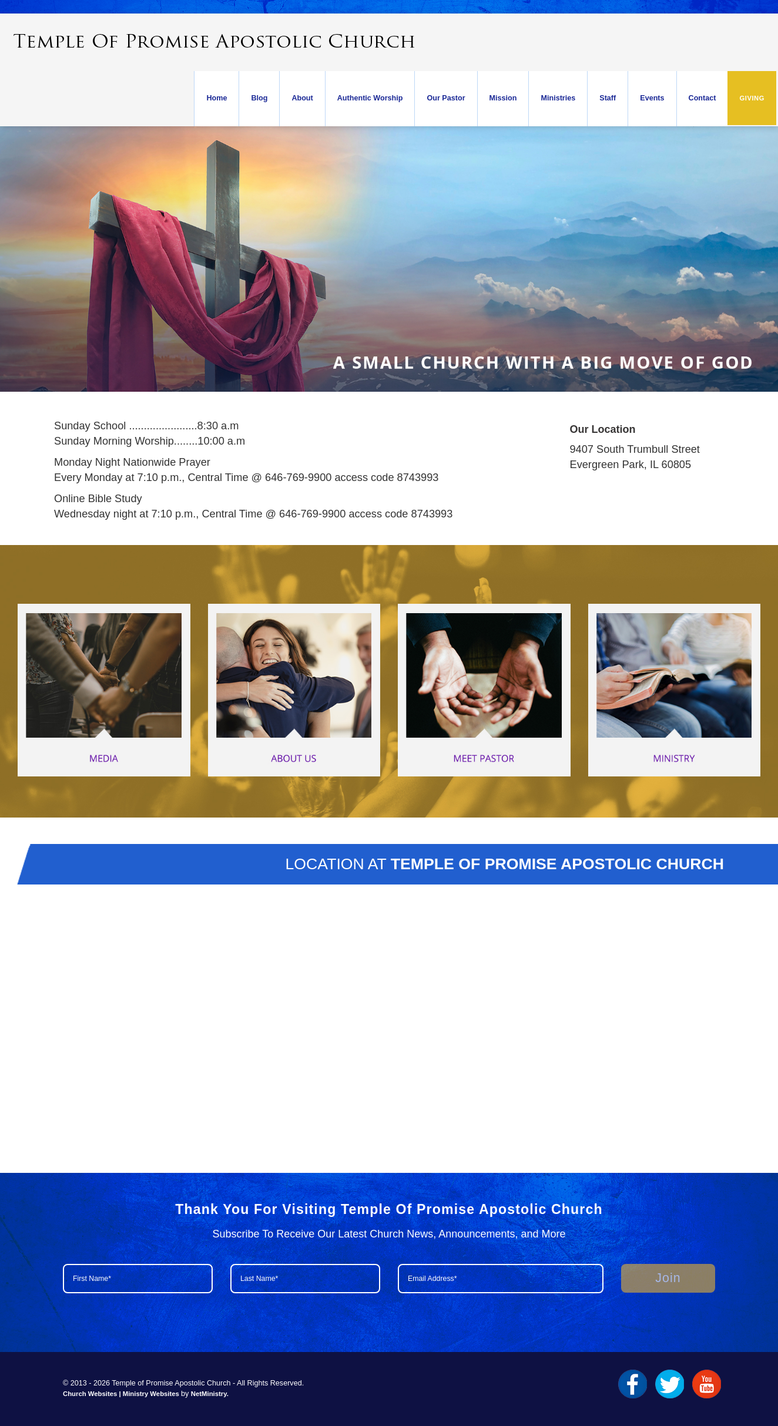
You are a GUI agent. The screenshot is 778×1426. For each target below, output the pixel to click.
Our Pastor (446, 98)
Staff (607, 98)
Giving (751, 98)
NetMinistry (209, 1393)
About (302, 98)
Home (216, 98)
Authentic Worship (370, 98)
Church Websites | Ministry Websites (122, 1393)
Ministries (558, 98)
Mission (503, 98)
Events (652, 98)
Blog (259, 98)
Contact (702, 98)
